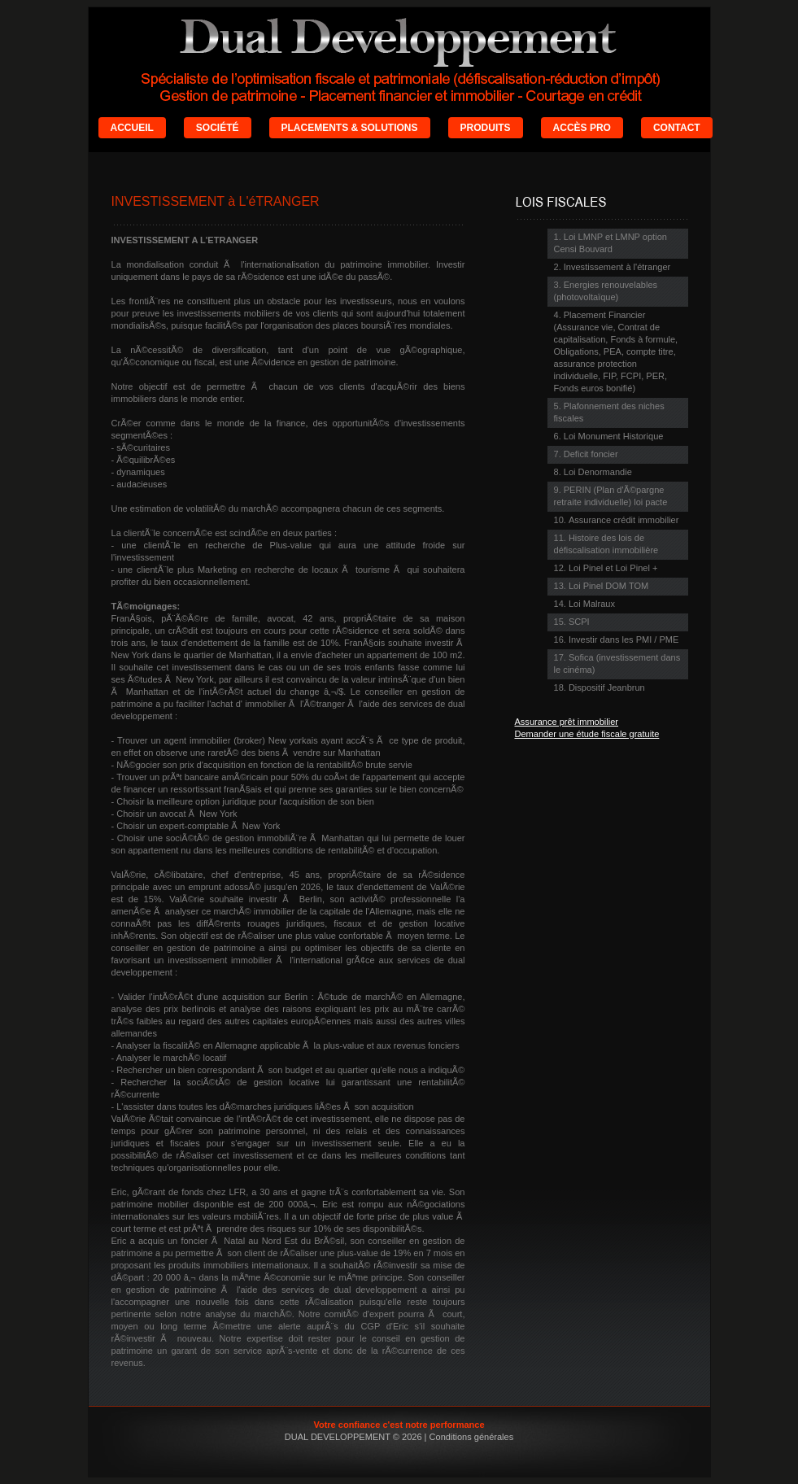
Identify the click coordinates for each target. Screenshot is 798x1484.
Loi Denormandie (598, 472)
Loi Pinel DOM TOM (608, 586)
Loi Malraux (592, 604)
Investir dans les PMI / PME (623, 639)
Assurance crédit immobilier (623, 520)
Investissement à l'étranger (617, 267)
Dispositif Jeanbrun (607, 687)
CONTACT (676, 127)
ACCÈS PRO (582, 127)
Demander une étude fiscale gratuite (587, 734)
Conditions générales (472, 1437)
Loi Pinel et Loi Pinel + (613, 568)
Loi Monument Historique (614, 436)
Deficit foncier (591, 454)
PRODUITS (485, 127)
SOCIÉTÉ (217, 127)
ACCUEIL (132, 127)
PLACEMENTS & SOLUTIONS (349, 127)
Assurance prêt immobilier (567, 722)
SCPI (579, 621)
